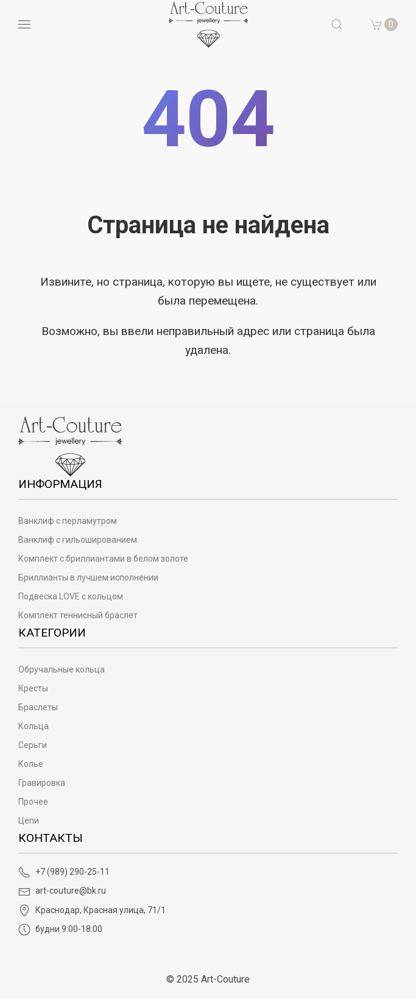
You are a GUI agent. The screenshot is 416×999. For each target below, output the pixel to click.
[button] (337, 24)
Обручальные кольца (61, 669)
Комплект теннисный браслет (78, 615)
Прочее (33, 802)
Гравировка (41, 783)
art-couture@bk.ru (62, 890)
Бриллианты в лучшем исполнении (88, 577)
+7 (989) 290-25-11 (64, 872)
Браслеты (38, 707)
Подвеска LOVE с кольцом (70, 596)
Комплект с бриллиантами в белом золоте (103, 558)
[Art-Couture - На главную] (70, 445)
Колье (30, 764)
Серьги (32, 745)
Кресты (33, 688)
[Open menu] (24, 24)
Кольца (33, 726)
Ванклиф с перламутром (67, 521)
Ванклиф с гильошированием (77, 540)
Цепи (28, 820)
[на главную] (208, 24)
